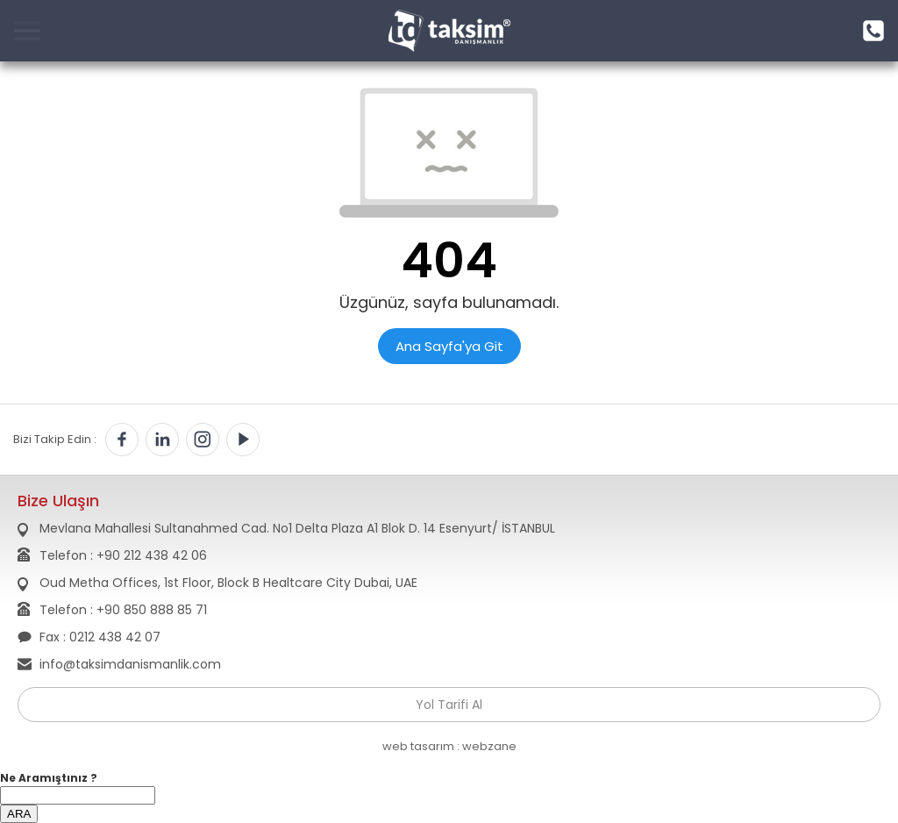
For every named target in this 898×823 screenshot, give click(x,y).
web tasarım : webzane (449, 746)
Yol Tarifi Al (449, 704)
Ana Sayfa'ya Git (449, 346)
